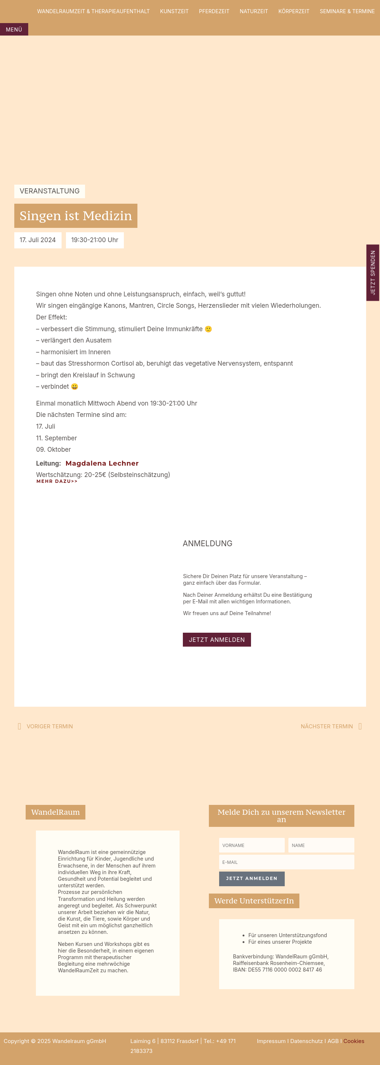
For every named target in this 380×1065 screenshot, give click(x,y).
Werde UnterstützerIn (254, 901)
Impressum (271, 1041)
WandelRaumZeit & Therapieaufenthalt (93, 11)
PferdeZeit (214, 11)
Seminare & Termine (347, 11)
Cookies (353, 1041)
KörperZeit (294, 11)
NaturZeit (254, 11)
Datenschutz (306, 1041)
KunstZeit (174, 11)
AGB (333, 1041)
